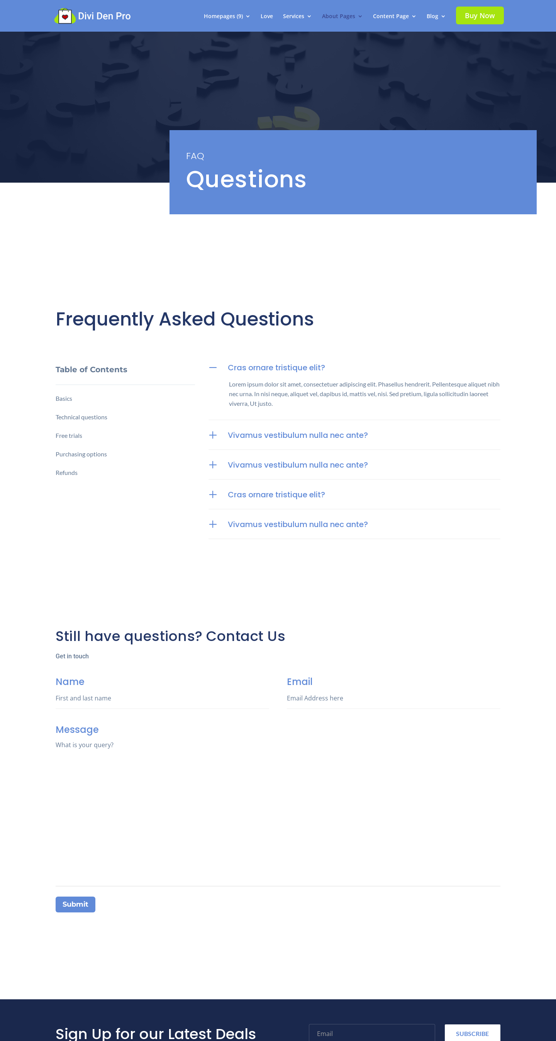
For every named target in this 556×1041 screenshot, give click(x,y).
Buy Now (480, 15)
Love (267, 17)
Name (162, 699)
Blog (432, 17)
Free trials (69, 435)
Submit (75, 904)
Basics (64, 398)
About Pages (338, 17)
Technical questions (81, 416)
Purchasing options (81, 454)
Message (278, 877)
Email (393, 699)
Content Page (391, 17)
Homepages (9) (223, 17)
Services (293, 17)
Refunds (67, 472)
